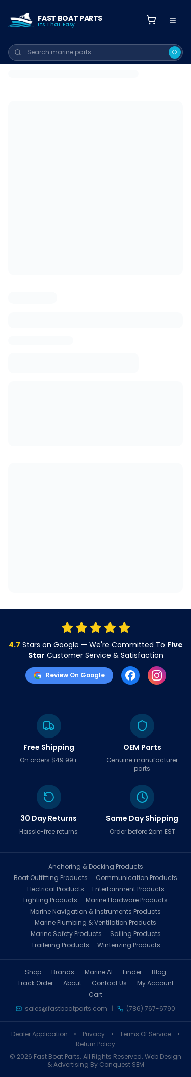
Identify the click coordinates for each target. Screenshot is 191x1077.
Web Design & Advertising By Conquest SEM (114, 1060)
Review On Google (69, 675)
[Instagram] (157, 675)
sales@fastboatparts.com (66, 1009)
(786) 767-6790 (150, 1009)
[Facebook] (130, 675)
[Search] (175, 52)
